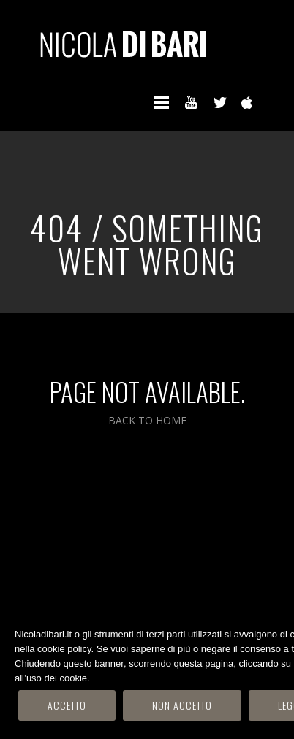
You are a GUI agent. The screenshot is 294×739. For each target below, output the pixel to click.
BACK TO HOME (147, 420)
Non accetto (182, 705)
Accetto (67, 705)
